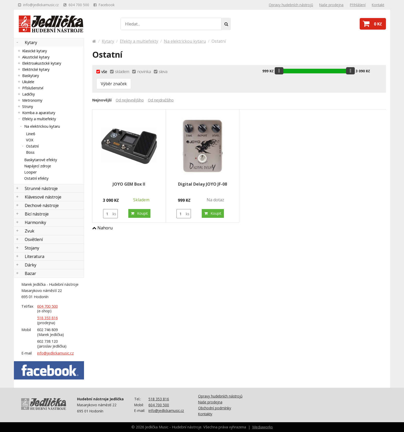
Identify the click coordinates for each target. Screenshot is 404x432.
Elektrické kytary (35, 69)
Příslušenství (32, 87)
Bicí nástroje (37, 214)
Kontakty (205, 413)
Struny (27, 106)
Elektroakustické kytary (41, 63)
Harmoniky (35, 222)
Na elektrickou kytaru (42, 126)
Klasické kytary (34, 50)
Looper (30, 172)
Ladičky (28, 94)
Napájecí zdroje (37, 165)
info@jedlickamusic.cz (55, 353)
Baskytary (30, 75)
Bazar (30, 273)
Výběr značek (114, 84)
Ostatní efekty (36, 178)
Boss (30, 152)
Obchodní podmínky (214, 407)
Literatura (34, 256)
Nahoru (102, 228)
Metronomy (32, 100)
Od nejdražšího (161, 100)
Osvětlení (34, 239)
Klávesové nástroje (43, 197)
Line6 (30, 133)
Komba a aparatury (38, 112)
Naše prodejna (210, 402)
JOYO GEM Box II (129, 184)
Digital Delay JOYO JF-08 (202, 184)
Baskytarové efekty (40, 159)
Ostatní (32, 146)
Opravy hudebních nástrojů (220, 396)
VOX (29, 139)
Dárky (30, 265)
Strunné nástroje (41, 188)
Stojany (32, 248)
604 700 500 (47, 306)
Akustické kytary (35, 57)
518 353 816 (47, 317)
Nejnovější (102, 100)
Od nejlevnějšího (130, 100)
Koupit (139, 213)
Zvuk (29, 231)
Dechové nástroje (42, 205)
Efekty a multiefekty (39, 118)
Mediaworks (262, 427)
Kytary (31, 42)
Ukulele (28, 81)
